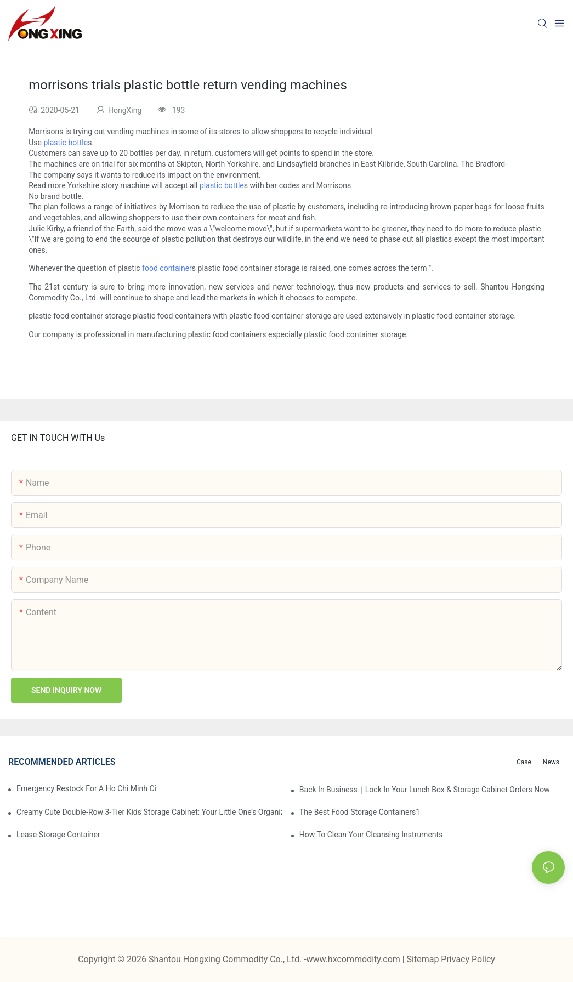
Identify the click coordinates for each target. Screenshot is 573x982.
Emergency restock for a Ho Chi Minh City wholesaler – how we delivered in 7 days (86, 788)
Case (524, 762)
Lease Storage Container (58, 834)
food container (167, 268)
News (551, 762)
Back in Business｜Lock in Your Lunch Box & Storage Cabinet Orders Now (424, 789)
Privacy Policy (468, 959)
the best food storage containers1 (359, 812)
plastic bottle (65, 142)
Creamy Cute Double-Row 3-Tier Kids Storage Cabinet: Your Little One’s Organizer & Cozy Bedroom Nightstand (149, 812)
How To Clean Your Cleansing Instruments (371, 834)
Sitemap (424, 959)
